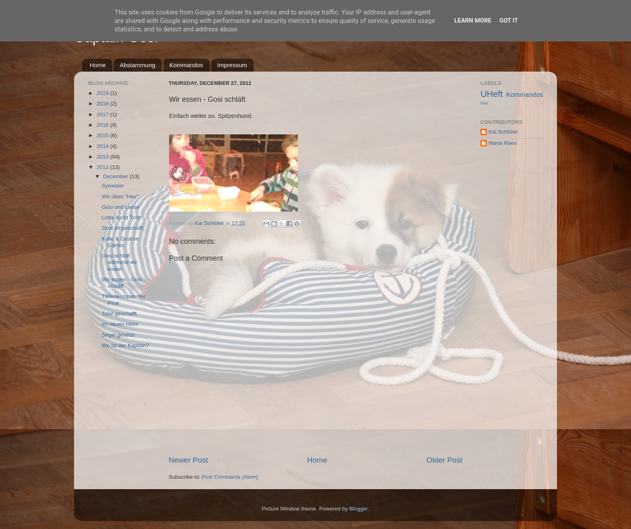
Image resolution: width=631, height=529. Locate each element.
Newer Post (188, 460)
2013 (103, 157)
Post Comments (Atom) (230, 477)
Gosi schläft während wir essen (119, 262)
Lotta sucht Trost (122, 217)
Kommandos (186, 65)
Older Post (444, 460)
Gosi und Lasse (121, 207)
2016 (103, 125)
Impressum (232, 65)
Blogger (358, 509)
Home (98, 65)
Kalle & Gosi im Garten (120, 242)
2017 (103, 114)
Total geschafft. (120, 314)
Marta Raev (503, 143)
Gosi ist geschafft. (123, 228)
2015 (103, 135)
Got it (508, 20)
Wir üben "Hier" (120, 196)
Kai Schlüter (503, 132)
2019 (103, 93)
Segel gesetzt (118, 335)
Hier (484, 103)
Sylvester (113, 186)
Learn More (472, 20)
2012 (103, 167)
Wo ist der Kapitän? (125, 345)
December (116, 176)
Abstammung (137, 65)
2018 (103, 104)
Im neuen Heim (120, 324)
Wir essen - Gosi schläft (122, 282)
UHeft (491, 94)
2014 (103, 146)
